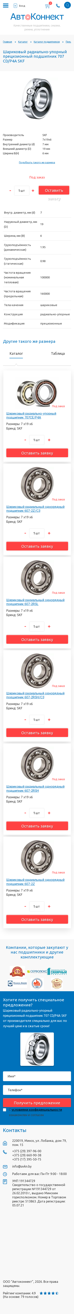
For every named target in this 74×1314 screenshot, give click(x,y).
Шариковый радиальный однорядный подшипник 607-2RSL (35, 602)
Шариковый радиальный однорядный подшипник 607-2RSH (35, 788)
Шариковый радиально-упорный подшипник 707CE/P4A (31, 415)
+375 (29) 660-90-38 (26, 1155)
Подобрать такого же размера (37, 162)
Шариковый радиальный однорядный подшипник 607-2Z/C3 (35, 509)
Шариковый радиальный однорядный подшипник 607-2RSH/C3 (35, 695)
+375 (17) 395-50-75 (26, 1159)
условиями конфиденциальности (37, 1109)
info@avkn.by (22, 1166)
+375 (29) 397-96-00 (26, 1151)
